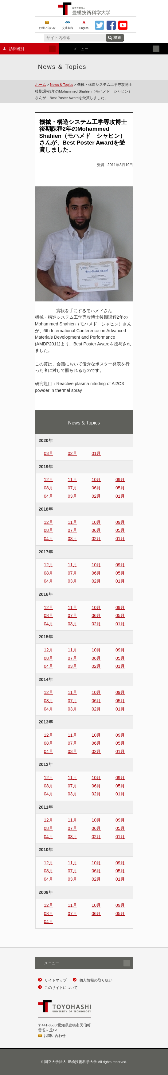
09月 (120, 479)
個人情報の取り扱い (95, 980)
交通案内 (67, 28)
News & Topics (61, 84)
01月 (96, 453)
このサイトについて (61, 987)
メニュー (111, 49)
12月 (48, 479)
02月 (72, 453)
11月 (72, 479)
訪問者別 (28, 49)
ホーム (40, 84)
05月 (120, 487)
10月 (96, 479)
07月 (72, 487)
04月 (48, 496)
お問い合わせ (47, 28)
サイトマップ (56, 980)
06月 (96, 487)
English (84, 28)
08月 (48, 487)
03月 (48, 453)
